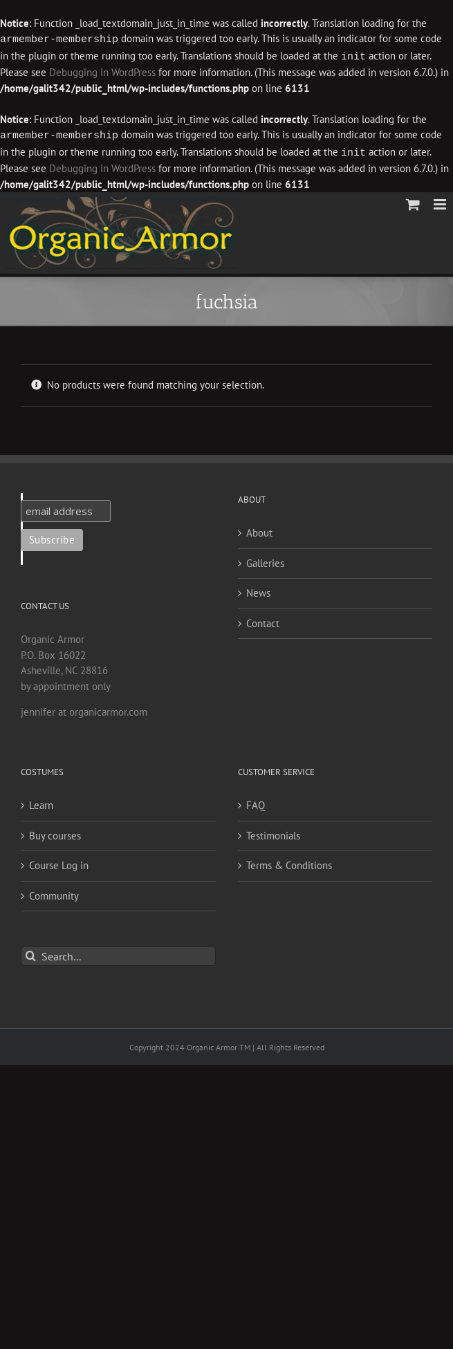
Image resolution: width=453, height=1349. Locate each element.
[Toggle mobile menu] (441, 201)
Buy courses (55, 832)
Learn (41, 802)
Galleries (265, 560)
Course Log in (59, 862)
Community (54, 893)
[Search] (31, 953)
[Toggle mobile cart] (413, 201)
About (259, 530)
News (258, 590)
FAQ (255, 802)
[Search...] (118, 953)
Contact (262, 620)
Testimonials (273, 832)
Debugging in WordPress (71, 70)
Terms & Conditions (289, 862)
